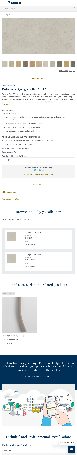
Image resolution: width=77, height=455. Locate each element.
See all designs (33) (67, 71)
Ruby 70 (7, 15)
